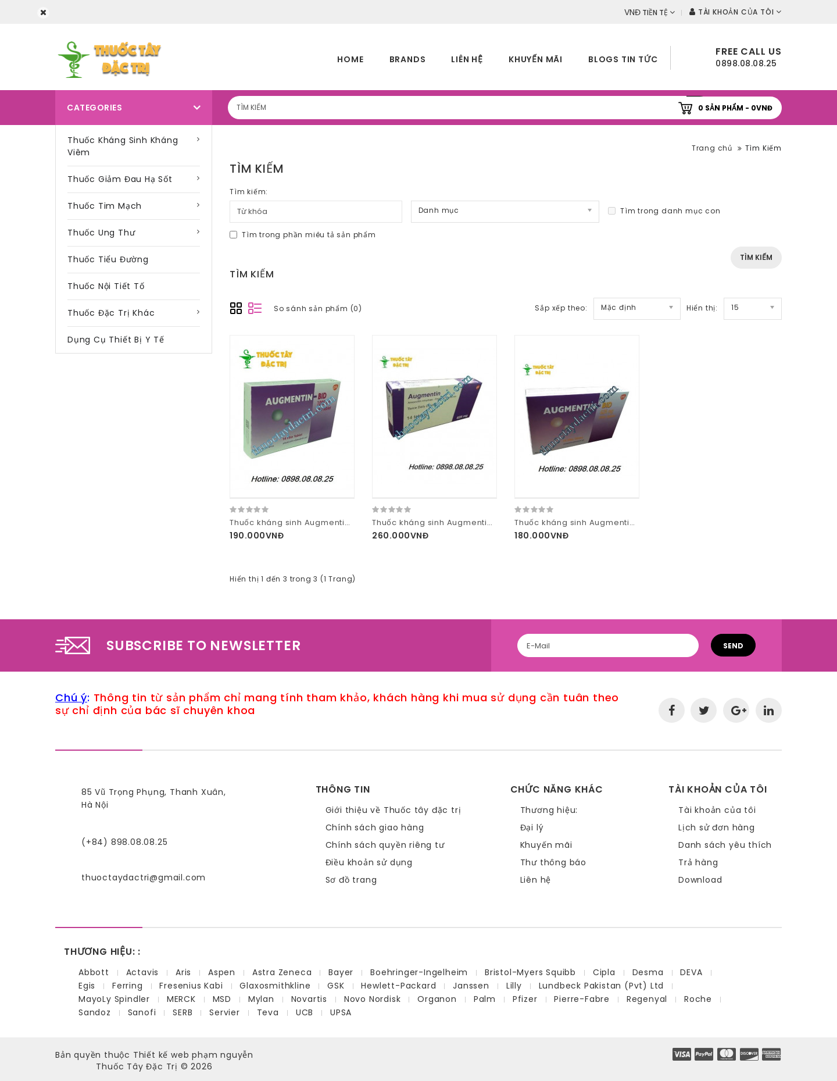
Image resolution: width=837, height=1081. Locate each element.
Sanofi (142, 1012)
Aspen (221, 972)
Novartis (309, 999)
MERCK (181, 999)
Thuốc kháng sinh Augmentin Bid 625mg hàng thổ (617, 522)
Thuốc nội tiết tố (106, 286)
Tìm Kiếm (763, 148)
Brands (407, 59)
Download (700, 880)
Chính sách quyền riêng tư (385, 845)
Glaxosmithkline (274, 985)
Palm (485, 999)
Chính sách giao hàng (375, 827)
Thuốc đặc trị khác (111, 313)
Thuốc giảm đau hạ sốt (120, 179)
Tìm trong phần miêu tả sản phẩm (303, 235)
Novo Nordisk (372, 999)
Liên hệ (467, 59)
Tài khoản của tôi (717, 810)
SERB (182, 1012)
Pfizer (525, 999)
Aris (183, 972)
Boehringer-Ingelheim (419, 972)
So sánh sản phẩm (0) (318, 308)
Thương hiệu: (549, 810)
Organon (437, 999)
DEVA (691, 972)
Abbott (93, 972)
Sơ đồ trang (351, 880)
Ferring (127, 985)
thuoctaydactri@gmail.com (143, 877)
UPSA (341, 1012)
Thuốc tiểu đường (108, 259)
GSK (335, 985)
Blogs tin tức (622, 59)
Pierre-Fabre (582, 999)
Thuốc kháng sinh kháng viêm (122, 146)
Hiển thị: (702, 308)
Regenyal (647, 999)
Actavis (142, 972)
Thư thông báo (553, 862)
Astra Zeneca (282, 972)
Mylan (261, 999)
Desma (648, 972)
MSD (222, 999)
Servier (224, 1012)
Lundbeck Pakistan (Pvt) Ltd (601, 985)
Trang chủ (712, 148)
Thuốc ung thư (101, 232)
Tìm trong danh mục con (664, 211)
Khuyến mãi (536, 59)
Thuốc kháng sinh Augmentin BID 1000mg (314, 522)
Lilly (514, 985)
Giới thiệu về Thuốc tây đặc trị (394, 810)
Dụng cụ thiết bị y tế (115, 339)
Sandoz (94, 1012)
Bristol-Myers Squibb (530, 972)
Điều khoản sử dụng (369, 862)
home (350, 59)
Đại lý (532, 827)
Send (733, 646)
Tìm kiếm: (249, 192)
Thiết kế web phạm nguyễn (193, 1055)
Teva (268, 1012)
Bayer (340, 972)
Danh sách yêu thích (725, 845)
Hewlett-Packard (398, 985)
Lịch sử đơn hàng (716, 827)
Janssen (471, 985)
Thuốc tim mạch (104, 206)
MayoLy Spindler (114, 999)
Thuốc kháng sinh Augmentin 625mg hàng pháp (472, 522)
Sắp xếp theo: (561, 308)
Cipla (604, 972)
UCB (304, 1012)
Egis (86, 985)
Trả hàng (698, 862)
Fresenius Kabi (191, 985)
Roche (698, 999)
